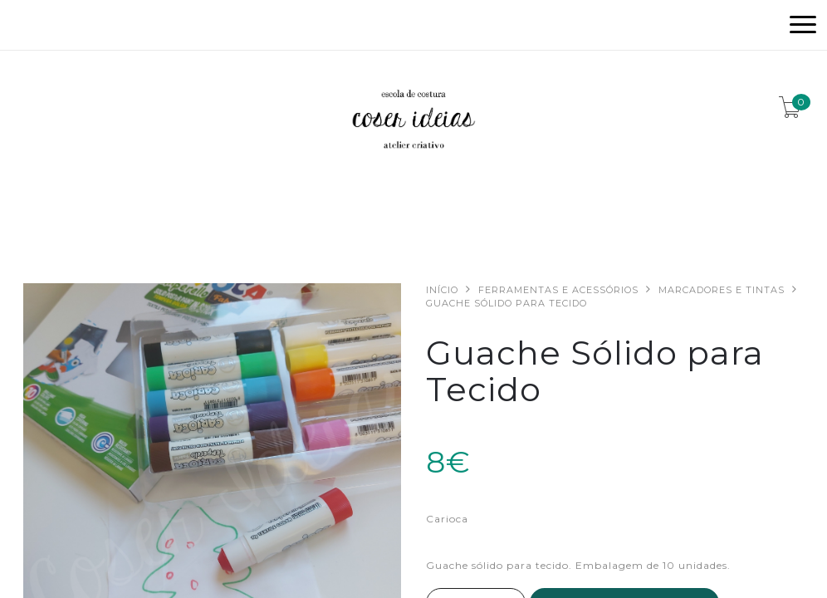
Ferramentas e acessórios (558, 290)
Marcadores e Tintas (721, 290)
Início (442, 290)
